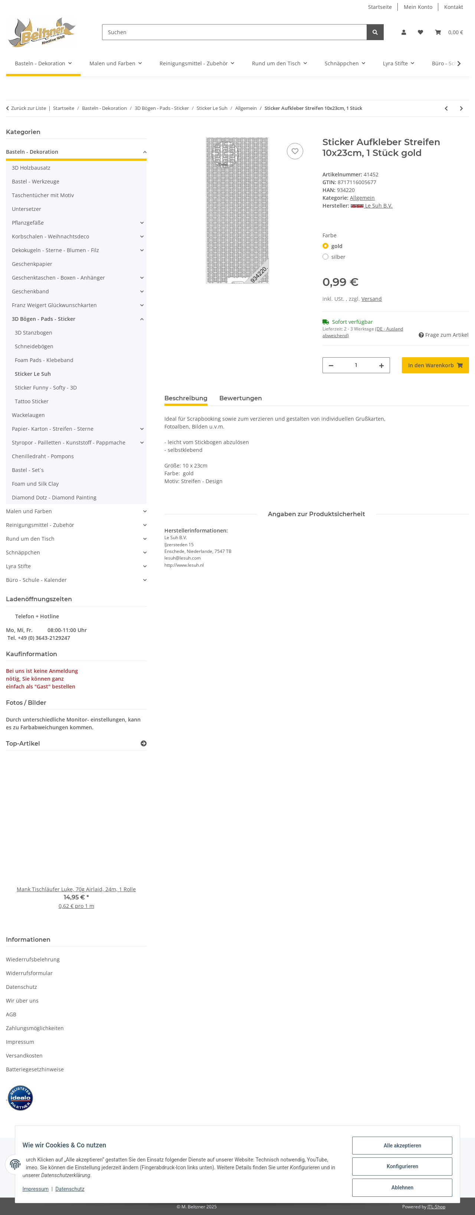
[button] (404, 32)
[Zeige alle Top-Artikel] (144, 743)
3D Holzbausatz (31, 167)
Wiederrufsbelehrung (33, 959)
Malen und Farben (29, 511)
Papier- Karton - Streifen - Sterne (53, 428)
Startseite (380, 6)
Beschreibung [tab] (185, 398)
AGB (11, 1014)
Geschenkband (30, 291)
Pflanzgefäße (28, 222)
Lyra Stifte (18, 566)
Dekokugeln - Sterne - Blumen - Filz (55, 250)
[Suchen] (234, 32)
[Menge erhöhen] (381, 365)
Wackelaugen (28, 414)
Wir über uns (22, 1000)
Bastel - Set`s (28, 469)
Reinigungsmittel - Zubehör (40, 524)
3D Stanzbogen (33, 332)
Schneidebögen (34, 346)
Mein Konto (418, 6)
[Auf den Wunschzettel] (295, 151)
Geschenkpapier (32, 263)
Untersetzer (26, 208)
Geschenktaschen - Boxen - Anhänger (58, 277)
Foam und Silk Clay (35, 483)
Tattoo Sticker (32, 401)
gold (337, 246)
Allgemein (362, 197)
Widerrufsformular (29, 973)
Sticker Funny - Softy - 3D (46, 387)
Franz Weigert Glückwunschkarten (54, 305)
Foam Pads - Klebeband (44, 360)
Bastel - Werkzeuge (35, 181)
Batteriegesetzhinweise (35, 1069)
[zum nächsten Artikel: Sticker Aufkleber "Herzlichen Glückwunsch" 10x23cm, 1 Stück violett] (461, 108)
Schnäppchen (23, 552)
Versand (371, 298)
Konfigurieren (397, 1169)
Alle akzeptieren (397, 1150)
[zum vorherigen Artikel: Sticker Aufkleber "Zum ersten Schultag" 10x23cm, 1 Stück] (446, 108)
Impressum (40, 1192)
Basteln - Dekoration (32, 151)
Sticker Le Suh (33, 373)
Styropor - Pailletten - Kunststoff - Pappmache (68, 442)
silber (338, 256)
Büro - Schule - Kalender (36, 579)
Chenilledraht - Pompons (43, 456)
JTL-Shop (436, 1206)
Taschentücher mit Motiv (43, 195)
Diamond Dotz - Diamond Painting (54, 497)
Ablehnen (398, 1189)
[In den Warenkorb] (170, 133)
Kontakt (453, 6)
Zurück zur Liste (28, 108)
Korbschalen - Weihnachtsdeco (50, 236)
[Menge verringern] (331, 365)
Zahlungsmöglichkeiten (35, 1028)
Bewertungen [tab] (240, 398)
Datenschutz (74, 1192)
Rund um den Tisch (30, 538)
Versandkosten (24, 1055)
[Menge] (356, 365)
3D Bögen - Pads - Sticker (43, 318)
